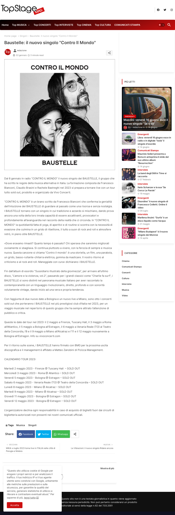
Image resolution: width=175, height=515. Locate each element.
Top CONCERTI (42, 24)
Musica (20, 425)
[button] (161, 25)
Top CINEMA (84, 24)
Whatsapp (62, 434)
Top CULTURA (103, 24)
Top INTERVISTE (63, 24)
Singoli (23, 36)
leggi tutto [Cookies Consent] (30, 497)
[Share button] (75, 434)
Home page (10, 36)
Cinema (125, 261)
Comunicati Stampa (132, 266)
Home (5, 24)
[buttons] (158, 10)
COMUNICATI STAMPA (127, 24)
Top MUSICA (19, 24)
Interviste (126, 284)
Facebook (28, 434)
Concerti (126, 272)
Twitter (45, 434)
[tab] (5, 26)
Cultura (125, 278)
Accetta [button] (14, 505)
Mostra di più (107, 468)
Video (125, 295)
